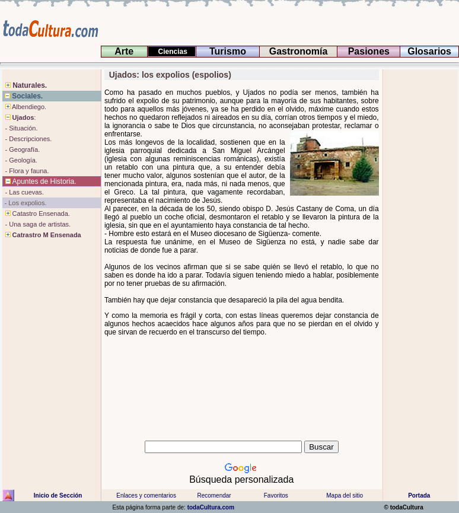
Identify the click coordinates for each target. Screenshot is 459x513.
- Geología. (20, 160)
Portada (419, 495)
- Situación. (20, 128)
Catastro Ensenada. (36, 213)
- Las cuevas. (23, 192)
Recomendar (213, 495)
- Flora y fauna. (26, 170)
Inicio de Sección (58, 495)
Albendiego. (24, 106)
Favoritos (276, 495)
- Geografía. (21, 149)
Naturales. (25, 85)
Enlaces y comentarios (145, 495)
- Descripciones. (27, 138)
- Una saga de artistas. (37, 224)
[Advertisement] (419, 258)
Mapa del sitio (344, 495)
